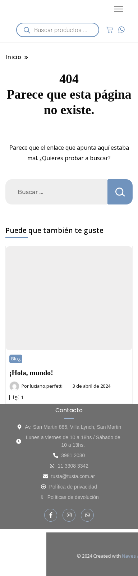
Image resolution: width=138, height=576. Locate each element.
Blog (15, 359)
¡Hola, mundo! (31, 373)
